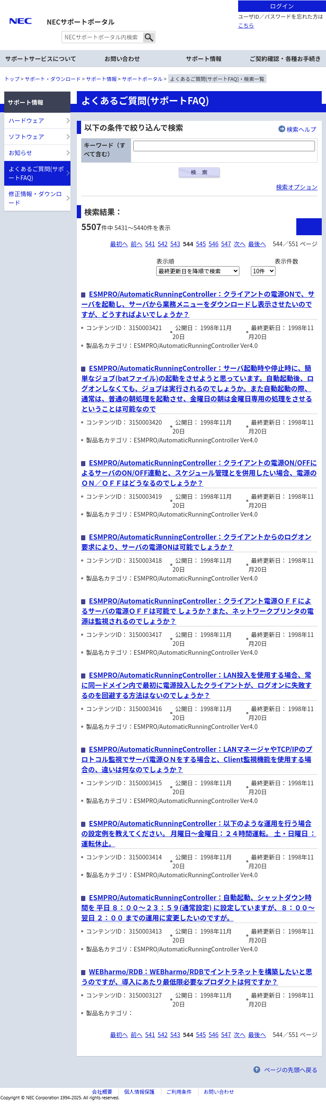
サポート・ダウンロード (53, 78)
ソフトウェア (26, 136)
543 (175, 243)
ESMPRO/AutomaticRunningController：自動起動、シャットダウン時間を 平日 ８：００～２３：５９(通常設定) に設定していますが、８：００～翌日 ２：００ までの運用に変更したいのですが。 (198, 907)
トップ (12, 78)
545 (201, 243)
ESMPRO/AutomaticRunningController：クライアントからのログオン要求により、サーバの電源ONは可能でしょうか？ (196, 541)
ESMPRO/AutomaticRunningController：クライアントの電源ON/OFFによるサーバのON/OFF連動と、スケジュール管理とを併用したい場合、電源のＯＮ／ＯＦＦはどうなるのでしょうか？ (199, 472)
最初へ (119, 243)
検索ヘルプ (301, 129)
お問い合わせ (122, 58)
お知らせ (20, 152)
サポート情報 (101, 78)
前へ (137, 243)
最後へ (257, 243)
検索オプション (297, 187)
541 (150, 243)
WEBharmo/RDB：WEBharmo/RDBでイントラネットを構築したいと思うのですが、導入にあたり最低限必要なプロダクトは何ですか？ (196, 976)
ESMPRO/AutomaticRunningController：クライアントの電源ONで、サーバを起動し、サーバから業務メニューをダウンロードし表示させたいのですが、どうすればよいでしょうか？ (198, 304)
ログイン (282, 6)
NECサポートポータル (81, 22)
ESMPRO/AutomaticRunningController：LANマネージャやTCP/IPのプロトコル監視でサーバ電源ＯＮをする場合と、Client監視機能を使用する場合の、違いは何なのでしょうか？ (196, 759)
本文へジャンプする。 (163, 0)
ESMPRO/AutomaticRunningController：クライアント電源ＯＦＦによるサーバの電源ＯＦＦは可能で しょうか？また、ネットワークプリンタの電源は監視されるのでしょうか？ (197, 610)
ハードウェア (26, 120)
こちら (246, 25)
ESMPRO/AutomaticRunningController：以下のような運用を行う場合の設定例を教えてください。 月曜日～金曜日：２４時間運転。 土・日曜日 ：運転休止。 (198, 833)
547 (226, 243)
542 (163, 243)
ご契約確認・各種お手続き (285, 58)
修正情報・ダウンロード (35, 198)
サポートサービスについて (40, 58)
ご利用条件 (179, 1091)
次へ (240, 243)
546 (213, 243)
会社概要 (102, 1091)
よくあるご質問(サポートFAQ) (36, 173)
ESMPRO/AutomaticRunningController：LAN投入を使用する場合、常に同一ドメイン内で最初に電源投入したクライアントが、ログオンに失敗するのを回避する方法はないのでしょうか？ (196, 685)
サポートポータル (142, 78)
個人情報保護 (139, 1091)
